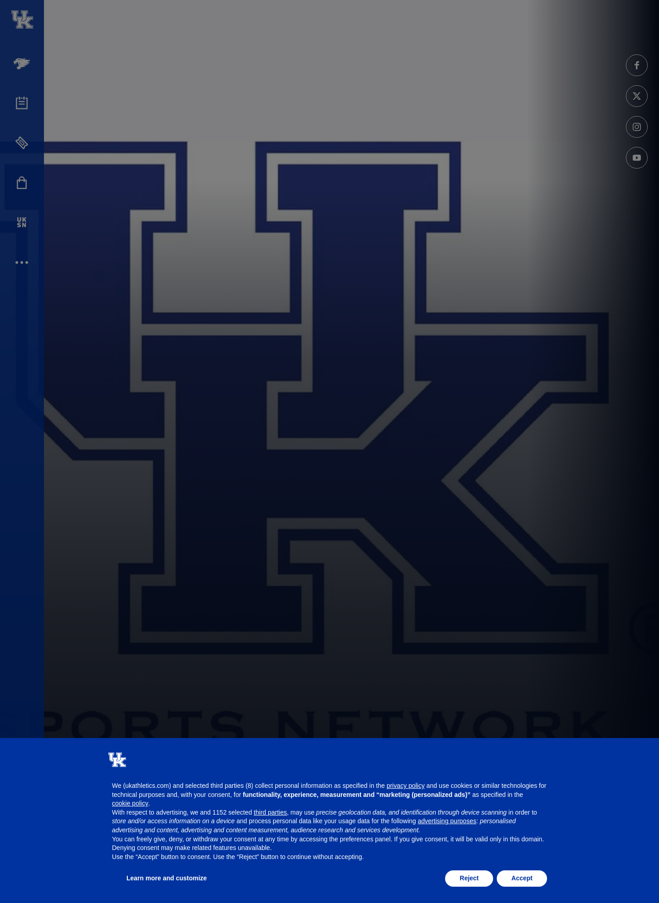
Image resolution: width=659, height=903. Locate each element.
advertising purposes (447, 821)
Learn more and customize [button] (166, 878)
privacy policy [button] (406, 785)
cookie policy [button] (130, 803)
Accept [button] (522, 878)
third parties (270, 812)
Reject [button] (469, 878)
